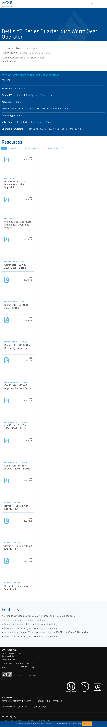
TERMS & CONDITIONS (10, 720)
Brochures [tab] (14, 148)
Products (6, 701)
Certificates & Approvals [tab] (32, 148)
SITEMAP (42, 720)
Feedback (57, 701)
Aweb (49, 720)
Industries (28, 701)
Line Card (40, 701)
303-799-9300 (13, 659)
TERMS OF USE (32, 720)
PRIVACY (22, 720)
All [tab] (4, 148)
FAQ (48, 701)
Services (17, 701)
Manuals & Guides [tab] (54, 148)
